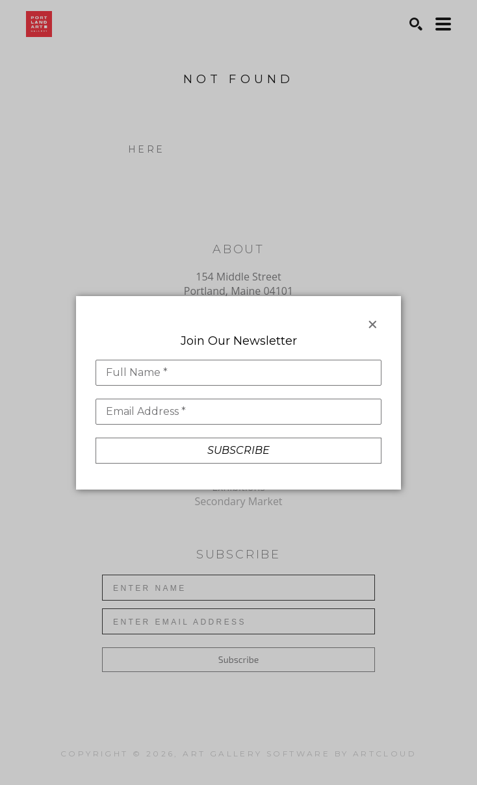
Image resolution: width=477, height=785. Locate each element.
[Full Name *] (238, 373)
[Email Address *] (238, 412)
